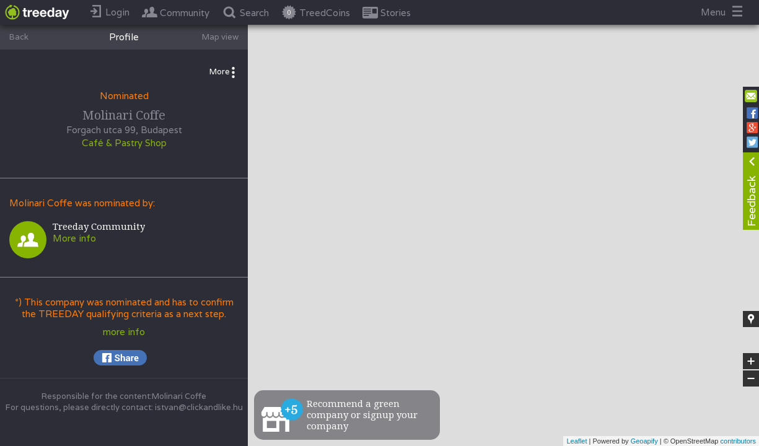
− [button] (751, 378)
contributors (738, 441)
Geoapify (644, 441)
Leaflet (576, 441)
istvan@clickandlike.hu (199, 407)
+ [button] (751, 361)
